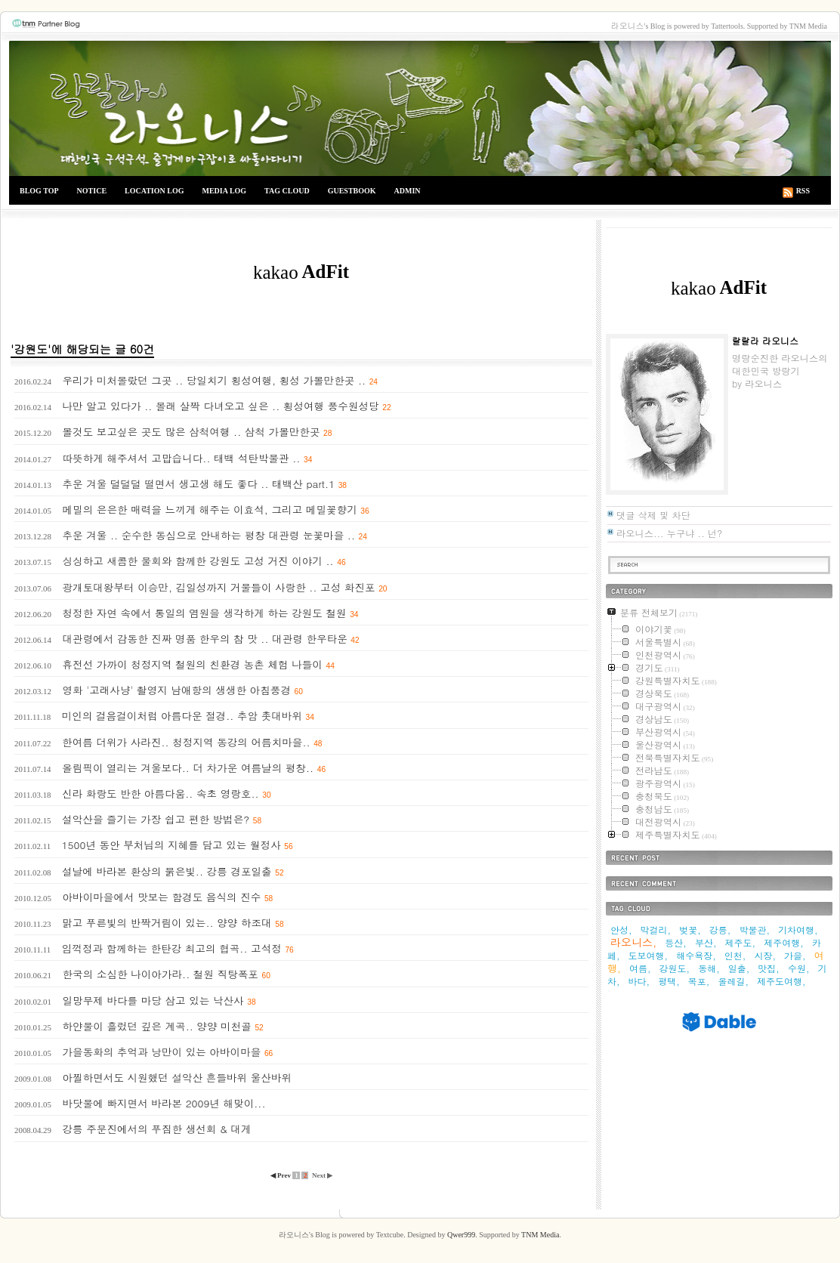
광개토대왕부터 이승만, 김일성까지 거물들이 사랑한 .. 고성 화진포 (218, 587)
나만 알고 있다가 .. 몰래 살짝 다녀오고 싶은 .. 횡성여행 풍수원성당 (220, 406)
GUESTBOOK (352, 191)
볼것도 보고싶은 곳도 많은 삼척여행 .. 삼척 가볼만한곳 (191, 432)
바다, (639, 980)
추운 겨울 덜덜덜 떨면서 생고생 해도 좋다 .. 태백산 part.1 (198, 484)
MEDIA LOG (224, 191)
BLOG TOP (39, 191)
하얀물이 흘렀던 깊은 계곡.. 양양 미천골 (156, 1026)
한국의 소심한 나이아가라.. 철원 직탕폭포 (160, 974)
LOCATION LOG (154, 191)
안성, (621, 929)
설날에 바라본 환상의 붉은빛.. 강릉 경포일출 (167, 871)
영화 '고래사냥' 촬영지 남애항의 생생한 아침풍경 (176, 690)
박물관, (754, 929)
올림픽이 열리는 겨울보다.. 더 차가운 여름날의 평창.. (187, 768)
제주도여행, (781, 980)
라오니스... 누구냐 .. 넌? (669, 533)
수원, (799, 968)
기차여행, (798, 929)
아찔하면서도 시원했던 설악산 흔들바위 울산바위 (177, 1077)
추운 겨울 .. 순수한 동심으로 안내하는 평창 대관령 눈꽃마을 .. (208, 535)
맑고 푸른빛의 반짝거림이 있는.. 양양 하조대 (167, 923)
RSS (803, 191)
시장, (765, 955)
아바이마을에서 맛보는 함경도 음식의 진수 (161, 897)
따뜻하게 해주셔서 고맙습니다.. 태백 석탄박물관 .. (181, 458)
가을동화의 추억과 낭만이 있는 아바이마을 (161, 1052)
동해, (709, 968)
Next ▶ (322, 1175)
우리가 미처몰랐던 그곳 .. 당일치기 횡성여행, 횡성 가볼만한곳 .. (214, 380)
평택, (669, 980)
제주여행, (784, 942)
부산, (706, 942)
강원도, (674, 968)
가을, (795, 955)
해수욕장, (696, 955)
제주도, (740, 942)
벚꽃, (690, 929)
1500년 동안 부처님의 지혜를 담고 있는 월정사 (171, 845)
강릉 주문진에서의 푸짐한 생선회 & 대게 (156, 1129)
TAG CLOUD (287, 191)
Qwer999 (461, 1235)
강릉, (720, 929)
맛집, (769, 968)
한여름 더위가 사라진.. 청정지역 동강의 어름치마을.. (186, 742)
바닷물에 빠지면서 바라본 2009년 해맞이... (163, 1103)
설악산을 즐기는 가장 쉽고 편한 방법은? (155, 819)
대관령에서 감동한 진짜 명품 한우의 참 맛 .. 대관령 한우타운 (204, 639)
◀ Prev (281, 1175)
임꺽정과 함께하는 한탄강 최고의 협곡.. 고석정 (172, 948)
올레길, (733, 980)
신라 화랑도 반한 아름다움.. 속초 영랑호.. (160, 793)
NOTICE (92, 191)
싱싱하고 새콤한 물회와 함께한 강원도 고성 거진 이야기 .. (197, 561)
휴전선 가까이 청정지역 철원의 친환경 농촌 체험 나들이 (192, 664)
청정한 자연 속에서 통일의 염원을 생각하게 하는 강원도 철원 (204, 613)
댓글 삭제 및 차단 (653, 514)
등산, (676, 942)
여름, (640, 968)
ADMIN (407, 191)
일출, (739, 968)
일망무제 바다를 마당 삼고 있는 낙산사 (152, 1000)
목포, (699, 980)
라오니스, (633, 942)
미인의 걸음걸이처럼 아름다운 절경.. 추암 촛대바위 (182, 716)
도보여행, (648, 955)
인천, (735, 955)
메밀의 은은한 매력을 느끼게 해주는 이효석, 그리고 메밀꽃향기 (209, 509)
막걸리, (656, 929)
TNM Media (540, 1235)
